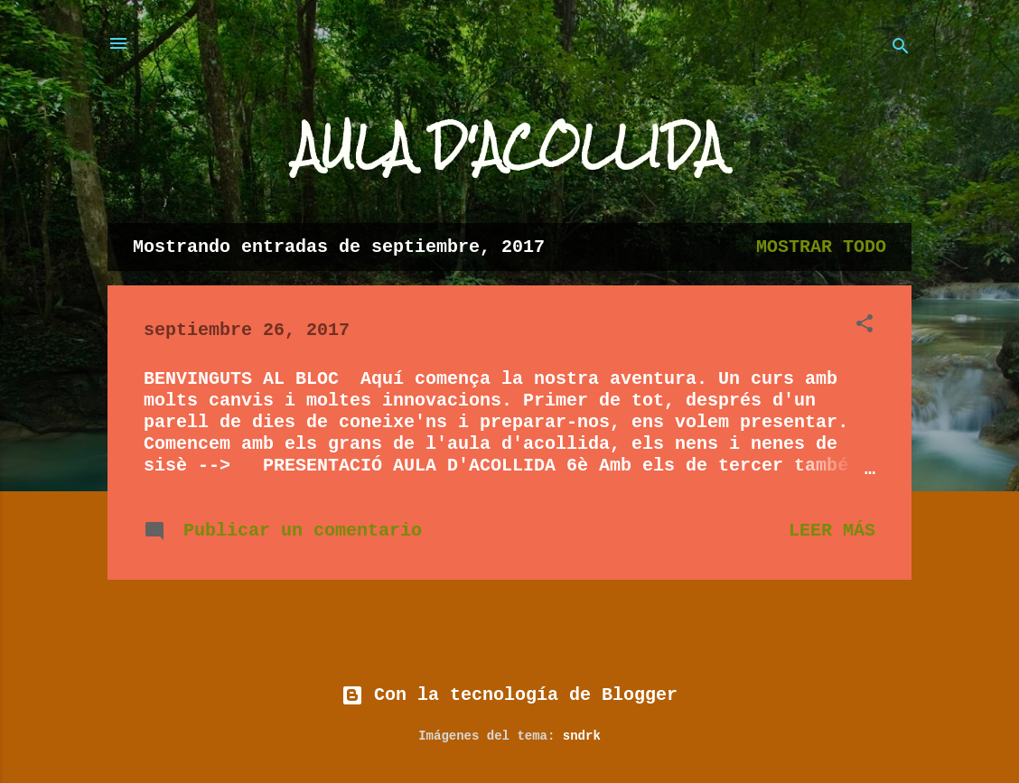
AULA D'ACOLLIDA (509, 146)
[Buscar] (900, 49)
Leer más (832, 530)
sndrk (582, 736)
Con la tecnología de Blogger (509, 695)
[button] (864, 326)
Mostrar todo (821, 247)
